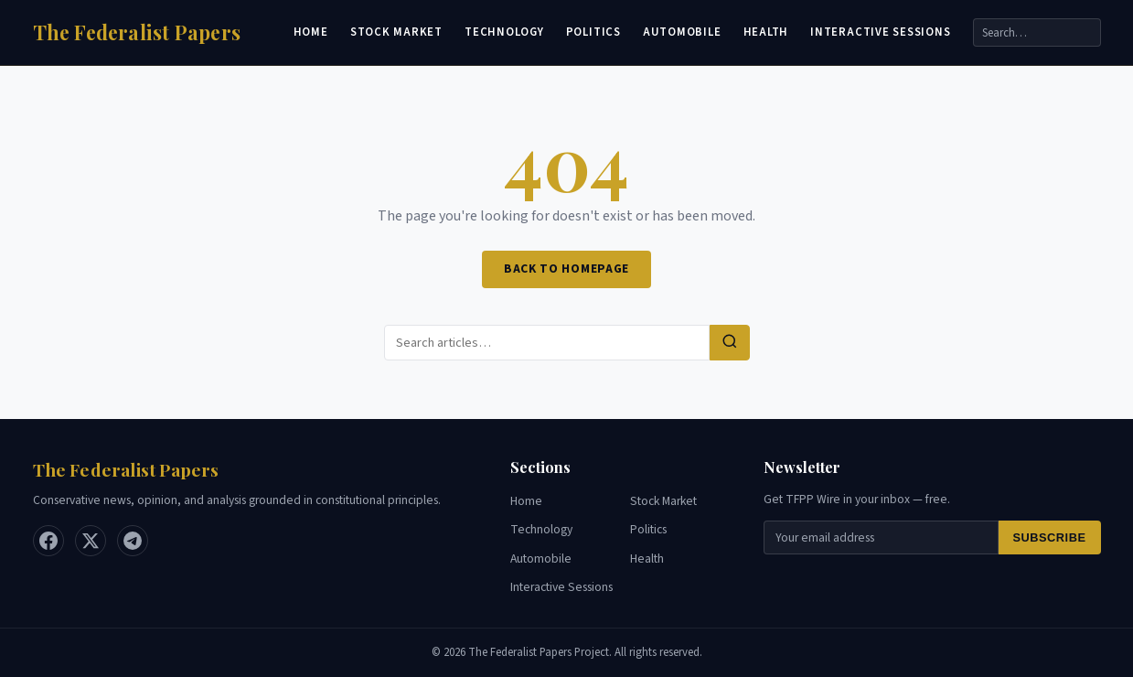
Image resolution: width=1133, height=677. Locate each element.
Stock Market (396, 32)
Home (311, 32)
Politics (593, 32)
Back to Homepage (566, 268)
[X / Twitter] (90, 540)
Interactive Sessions (880, 32)
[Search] (1037, 32)
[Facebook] (48, 540)
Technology (504, 32)
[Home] (137, 32)
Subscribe (1049, 537)
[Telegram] (132, 540)
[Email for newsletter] (881, 537)
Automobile (682, 32)
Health (766, 32)
